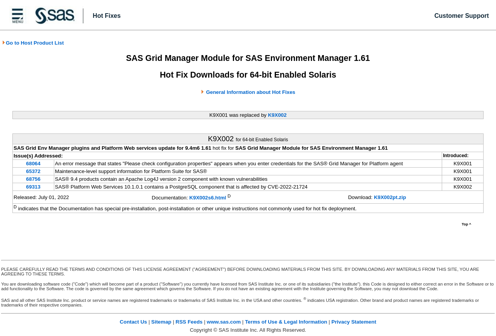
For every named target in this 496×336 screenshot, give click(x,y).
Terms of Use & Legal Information (286, 322)
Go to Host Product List (33, 43)
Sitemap (161, 322)
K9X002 (277, 115)
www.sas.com (224, 322)
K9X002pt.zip (390, 197)
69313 (33, 187)
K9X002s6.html (207, 198)
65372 (33, 171)
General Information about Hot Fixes (250, 92)
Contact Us (133, 322)
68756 (33, 179)
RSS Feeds (189, 322)
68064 (33, 163)
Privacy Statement (353, 322)
